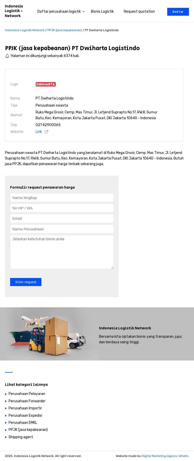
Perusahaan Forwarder (27, 401)
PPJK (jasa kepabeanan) (37, 48)
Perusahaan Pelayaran (27, 394)
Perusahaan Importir (25, 408)
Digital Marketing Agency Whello (165, 456)
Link (39, 132)
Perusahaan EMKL (23, 422)
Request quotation (139, 11)
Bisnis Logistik (102, 11)
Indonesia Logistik (116, 328)
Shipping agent (21, 437)
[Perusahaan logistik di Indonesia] (15, 11)
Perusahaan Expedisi (25, 415)
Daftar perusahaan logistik (59, 11)
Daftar (178, 12)
